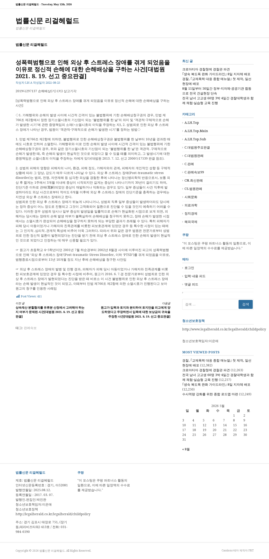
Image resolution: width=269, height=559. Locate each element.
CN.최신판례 (194, 180)
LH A (28, 82)
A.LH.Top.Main (196, 131)
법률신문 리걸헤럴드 (47, 21)
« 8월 (186, 449)
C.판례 (189, 164)
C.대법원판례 (194, 156)
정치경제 (191, 213)
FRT (251, 550)
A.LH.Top (192, 123)
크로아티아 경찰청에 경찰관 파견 (206, 69)
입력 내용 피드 (195, 276)
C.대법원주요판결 (197, 147)
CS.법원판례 (193, 189)
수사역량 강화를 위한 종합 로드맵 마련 (210, 394)
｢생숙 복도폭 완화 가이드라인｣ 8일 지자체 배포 (216, 74)
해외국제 (191, 222)
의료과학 (191, 205)
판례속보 (30, 328)
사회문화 (191, 197)
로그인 (189, 268)
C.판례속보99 (194, 172)
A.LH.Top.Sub (195, 139)
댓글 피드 (191, 284)
